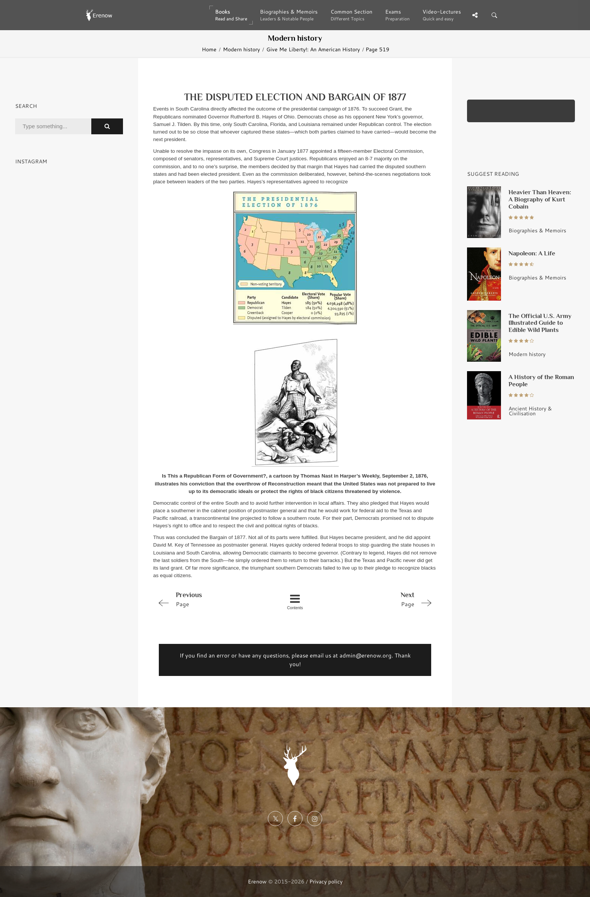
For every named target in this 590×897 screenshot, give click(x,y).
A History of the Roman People (541, 380)
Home (209, 49)
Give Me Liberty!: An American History (313, 49)
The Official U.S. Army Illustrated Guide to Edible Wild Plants (540, 323)
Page (209, 599)
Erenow (257, 881)
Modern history (241, 49)
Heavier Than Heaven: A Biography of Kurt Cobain (540, 199)
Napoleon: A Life (532, 253)
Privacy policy (326, 881)
